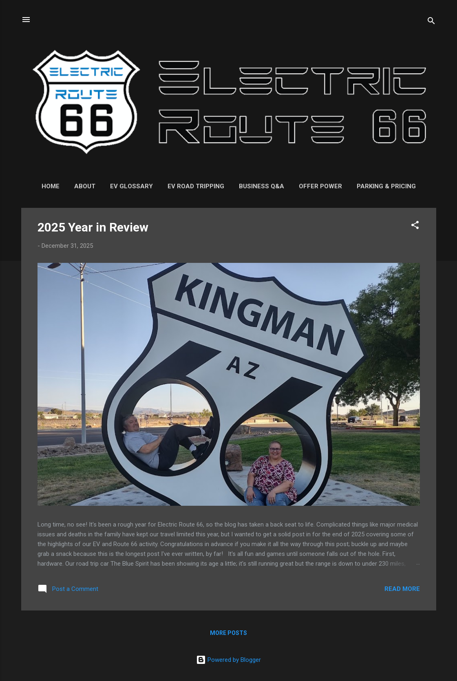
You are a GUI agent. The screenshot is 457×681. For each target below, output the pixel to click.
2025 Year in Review (93, 227)
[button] (415, 226)
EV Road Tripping (196, 186)
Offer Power (320, 186)
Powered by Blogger (228, 659)
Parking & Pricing (386, 186)
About (84, 186)
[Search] (431, 22)
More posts (228, 633)
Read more (402, 589)
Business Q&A (261, 186)
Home (51, 186)
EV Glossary (131, 186)
